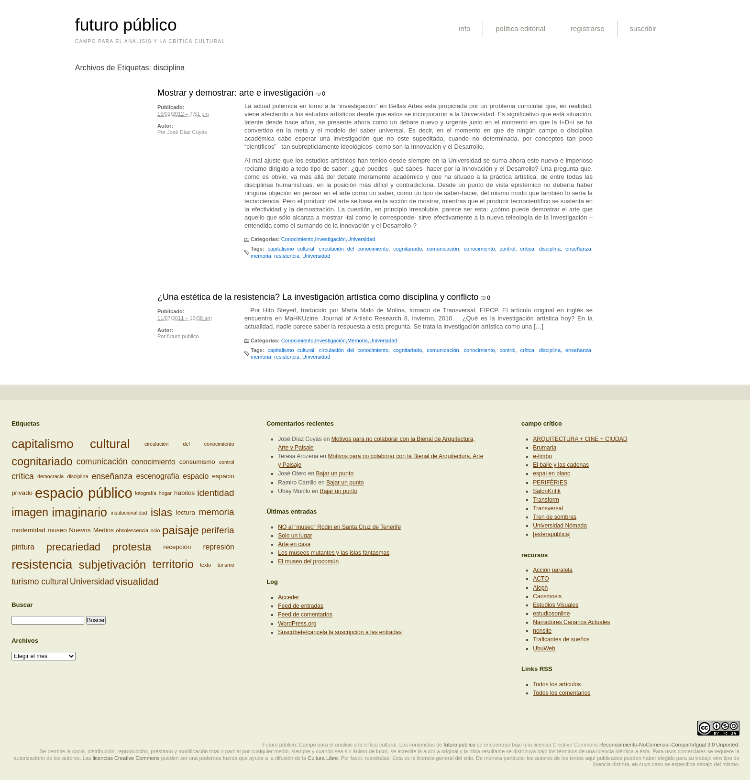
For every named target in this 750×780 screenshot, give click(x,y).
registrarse (588, 28)
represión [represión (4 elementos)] (218, 547)
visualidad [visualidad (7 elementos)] (137, 581)
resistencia (286, 256)
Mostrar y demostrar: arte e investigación (235, 93)
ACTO (541, 578)
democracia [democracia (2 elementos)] (50, 476)
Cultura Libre (323, 758)
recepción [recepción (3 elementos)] (177, 546)
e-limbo (542, 456)
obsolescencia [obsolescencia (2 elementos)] (132, 530)
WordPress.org (297, 623)
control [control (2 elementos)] (226, 461)
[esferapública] (552, 534)
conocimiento (479, 249)
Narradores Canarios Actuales (571, 622)
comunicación (443, 249)
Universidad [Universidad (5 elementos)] (92, 581)
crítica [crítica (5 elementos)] (22, 476)
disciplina (550, 249)
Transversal (548, 508)
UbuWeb (544, 648)
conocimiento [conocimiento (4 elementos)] (153, 461)
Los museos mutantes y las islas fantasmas (333, 552)
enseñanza (578, 249)
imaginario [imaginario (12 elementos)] (79, 512)
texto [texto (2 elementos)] (205, 565)
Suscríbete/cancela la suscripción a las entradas (339, 632)
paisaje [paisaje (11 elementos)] (180, 530)
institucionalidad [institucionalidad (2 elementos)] (129, 513)
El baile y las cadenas (561, 464)
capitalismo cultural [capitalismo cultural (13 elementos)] (70, 443)
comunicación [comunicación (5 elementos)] (102, 461)
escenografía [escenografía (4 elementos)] (158, 476)
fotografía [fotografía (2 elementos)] (145, 493)
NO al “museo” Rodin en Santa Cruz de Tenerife (339, 527)
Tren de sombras (554, 517)
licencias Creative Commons (126, 758)
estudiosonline (551, 613)
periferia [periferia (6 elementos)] (217, 530)
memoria (261, 256)
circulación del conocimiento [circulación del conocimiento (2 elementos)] (189, 444)
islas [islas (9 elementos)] (161, 512)
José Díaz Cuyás (187, 132)
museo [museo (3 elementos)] (57, 530)
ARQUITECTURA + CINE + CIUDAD (580, 439)
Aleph (540, 587)
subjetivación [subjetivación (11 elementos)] (112, 564)
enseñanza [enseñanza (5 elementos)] (112, 476)
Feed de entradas (300, 606)
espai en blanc (551, 473)
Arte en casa (294, 544)
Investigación (330, 239)
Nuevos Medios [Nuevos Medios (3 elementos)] (91, 530)
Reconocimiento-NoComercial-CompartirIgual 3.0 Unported (668, 744)
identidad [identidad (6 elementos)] (215, 493)
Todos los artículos (557, 684)
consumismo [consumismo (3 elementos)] (197, 461)
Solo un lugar (295, 535)
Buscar (22, 604)
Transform (546, 499)
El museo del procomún (308, 561)
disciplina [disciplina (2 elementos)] (77, 476)
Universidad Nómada (560, 525)
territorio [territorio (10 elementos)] (173, 564)
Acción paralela (553, 570)
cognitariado (407, 249)
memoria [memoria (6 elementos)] (216, 512)
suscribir (643, 28)
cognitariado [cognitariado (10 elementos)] (42, 461)
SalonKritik (547, 491)
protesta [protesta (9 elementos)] (131, 547)
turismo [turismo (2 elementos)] (226, 565)
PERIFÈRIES (550, 482)
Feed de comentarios (305, 614)
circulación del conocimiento (354, 249)
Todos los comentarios (561, 693)
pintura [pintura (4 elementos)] (22, 547)
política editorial (520, 28)
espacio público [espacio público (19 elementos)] (83, 493)
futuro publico (183, 336)
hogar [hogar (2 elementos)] (165, 493)
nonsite (542, 630)
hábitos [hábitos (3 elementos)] (184, 492)
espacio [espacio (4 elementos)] (196, 476)
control (507, 249)
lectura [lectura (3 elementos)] (185, 512)
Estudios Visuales (555, 605)
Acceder (288, 597)
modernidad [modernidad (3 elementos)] (28, 530)
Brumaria (544, 447)
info (464, 28)
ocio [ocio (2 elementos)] (155, 530)
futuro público (126, 24)
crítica (527, 249)
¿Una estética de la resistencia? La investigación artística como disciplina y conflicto (317, 297)
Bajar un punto (335, 473)
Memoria (357, 340)
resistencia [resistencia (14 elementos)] (41, 564)
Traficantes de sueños (561, 639)
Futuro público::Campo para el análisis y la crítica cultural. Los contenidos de (352, 744)
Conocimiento (297, 239)
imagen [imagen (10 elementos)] (29, 512)
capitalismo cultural (290, 249)
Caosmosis (547, 596)
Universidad (361, 239)
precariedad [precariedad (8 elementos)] (73, 547)
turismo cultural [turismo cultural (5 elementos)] (39, 581)
